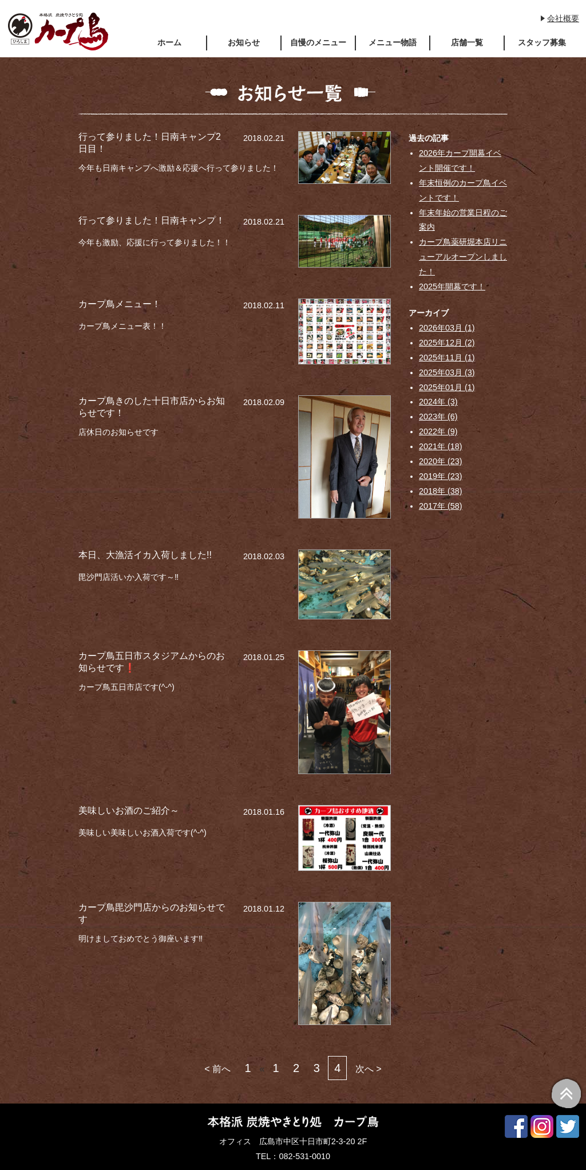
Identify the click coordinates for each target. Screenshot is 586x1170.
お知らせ (244, 42)
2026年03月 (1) (447, 327)
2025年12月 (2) (447, 342)
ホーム (169, 42)
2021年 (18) (440, 446)
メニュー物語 (393, 42)
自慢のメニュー (318, 42)
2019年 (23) (440, 476)
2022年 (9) (438, 431)
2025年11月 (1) (447, 357)
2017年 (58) (440, 506)
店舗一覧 (467, 42)
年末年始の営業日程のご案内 (463, 220)
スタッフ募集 (542, 42)
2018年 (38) (440, 491)
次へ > (368, 1069)
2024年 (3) (438, 401)
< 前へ (217, 1069)
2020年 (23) (440, 461)
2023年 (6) (438, 416)
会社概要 (563, 18)
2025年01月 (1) (447, 387)
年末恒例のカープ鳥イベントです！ (463, 190)
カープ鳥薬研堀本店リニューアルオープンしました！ (463, 256)
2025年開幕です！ (452, 286)
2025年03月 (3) (447, 372)
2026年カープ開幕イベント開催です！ (460, 160)
